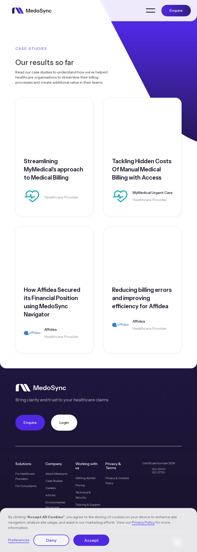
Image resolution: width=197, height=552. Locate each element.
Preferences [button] (18, 540)
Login (64, 422)
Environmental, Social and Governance (55, 507)
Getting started (85, 478)
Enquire (176, 10)
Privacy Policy (143, 522)
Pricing (80, 485)
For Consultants (25, 486)
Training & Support (87, 504)
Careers (50, 488)
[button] (150, 10)
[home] (31, 11)
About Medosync (56, 474)
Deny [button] (51, 540)
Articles (50, 495)
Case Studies (54, 481)
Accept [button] (91, 540)
